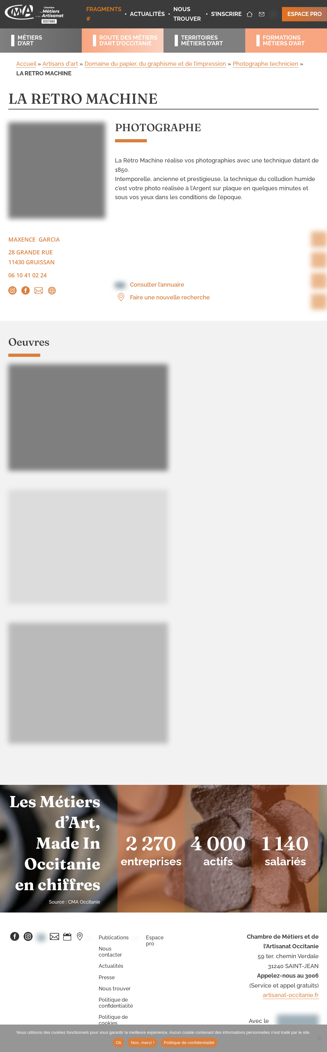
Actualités (111, 966)
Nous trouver (115, 989)
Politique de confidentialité (116, 1003)
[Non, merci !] (319, 1038)
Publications (114, 938)
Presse (107, 977)
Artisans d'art (60, 63)
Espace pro (155, 941)
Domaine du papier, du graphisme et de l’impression (155, 63)
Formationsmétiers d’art (284, 40)
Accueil (26, 63)
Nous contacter (110, 952)
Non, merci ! (142, 1042)
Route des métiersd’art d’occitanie (125, 40)
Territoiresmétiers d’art (202, 40)
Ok (118, 1042)
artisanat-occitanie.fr (291, 995)
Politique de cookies (113, 1020)
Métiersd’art (30, 40)
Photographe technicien (265, 63)
